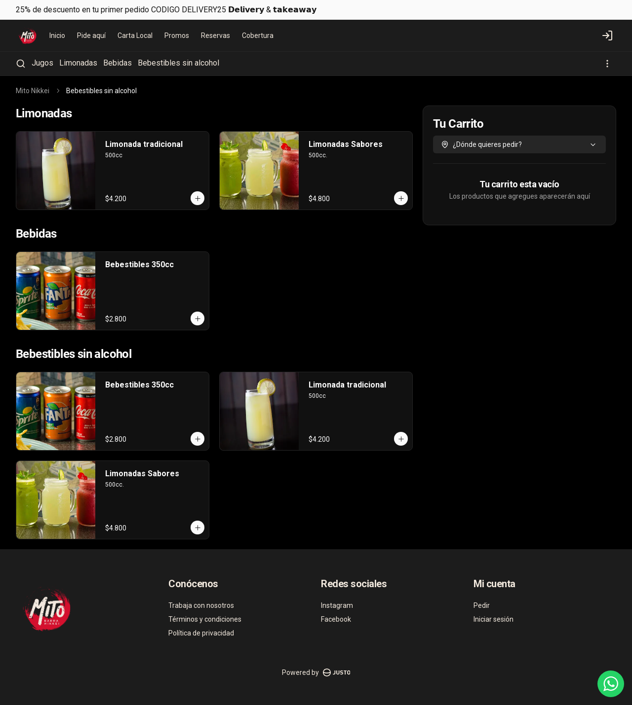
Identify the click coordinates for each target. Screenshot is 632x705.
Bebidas (117, 63)
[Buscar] (21, 64)
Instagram (337, 605)
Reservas (215, 35)
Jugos (42, 63)
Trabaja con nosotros (201, 605)
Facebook (336, 619)
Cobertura (258, 35)
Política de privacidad (201, 633)
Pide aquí (91, 35)
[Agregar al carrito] (197, 198)
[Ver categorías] (607, 63)
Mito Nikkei (32, 91)
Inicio (57, 35)
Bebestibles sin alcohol (178, 63)
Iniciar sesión (494, 619)
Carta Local (135, 35)
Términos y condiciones (204, 619)
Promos (176, 35)
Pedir (482, 605)
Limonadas (78, 63)
